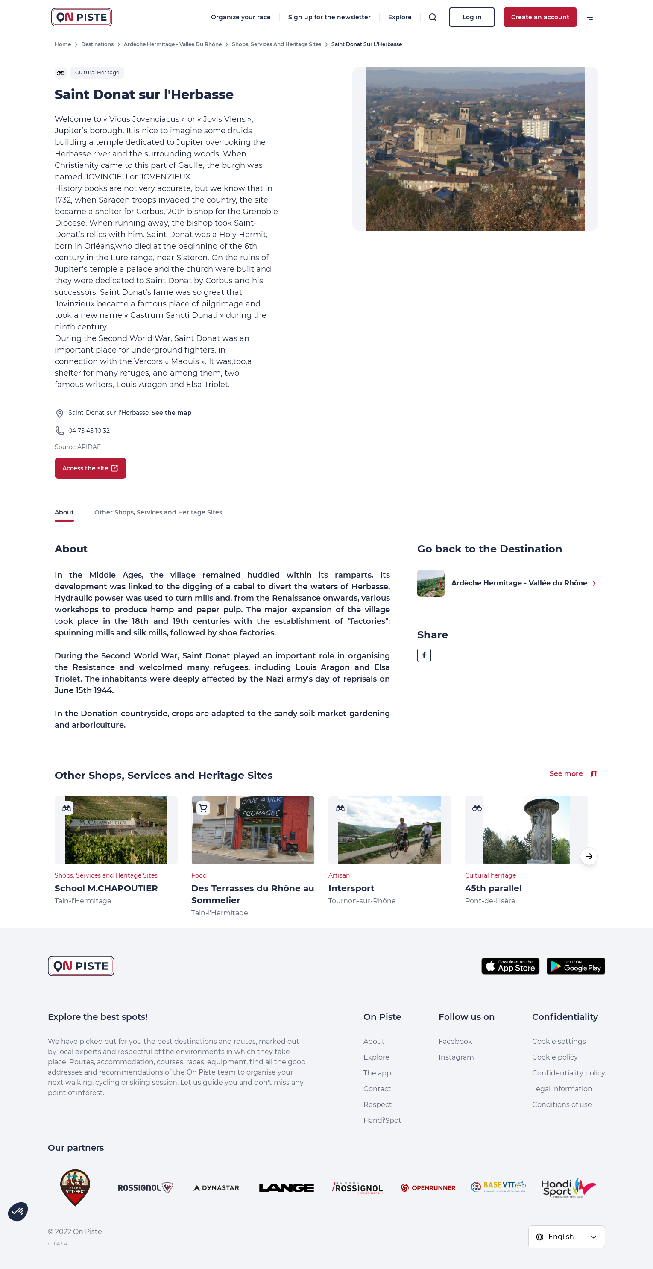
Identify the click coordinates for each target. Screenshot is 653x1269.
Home (63, 44)
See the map (172, 413)
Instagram (456, 1057)
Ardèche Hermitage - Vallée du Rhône (173, 44)
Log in (472, 17)
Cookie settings (559, 1041)
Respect (377, 1105)
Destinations (97, 44)
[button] (588, 856)
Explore (400, 17)
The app (377, 1073)
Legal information (562, 1089)
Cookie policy (555, 1057)
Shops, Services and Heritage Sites (276, 44)
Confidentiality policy (568, 1073)
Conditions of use (562, 1105)
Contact (377, 1089)
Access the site (90, 468)
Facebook (455, 1041)
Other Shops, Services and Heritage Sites (158, 512)
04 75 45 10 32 (89, 431)
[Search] (433, 17)
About (64, 512)
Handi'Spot (382, 1120)
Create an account (540, 17)
